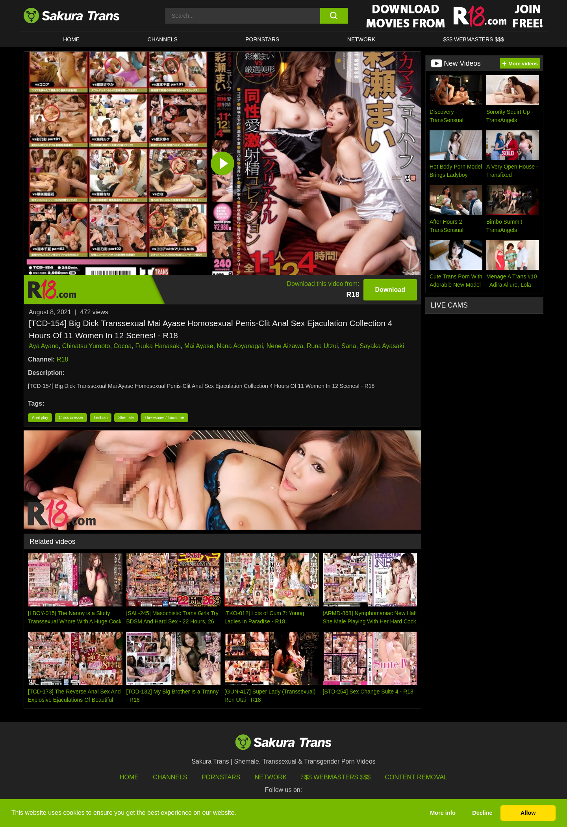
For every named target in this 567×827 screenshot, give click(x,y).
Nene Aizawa (285, 346)
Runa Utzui (322, 346)
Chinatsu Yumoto (86, 346)
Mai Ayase (198, 346)
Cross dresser (71, 417)
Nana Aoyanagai (240, 346)
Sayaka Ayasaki (381, 346)
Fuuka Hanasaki (158, 346)
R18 (62, 359)
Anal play (40, 417)
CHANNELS (163, 39)
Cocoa (122, 346)
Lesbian (100, 417)
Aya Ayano (44, 346)
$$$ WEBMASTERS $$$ (473, 39)
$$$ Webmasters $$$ (336, 777)
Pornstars (221, 777)
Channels (170, 777)
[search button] (333, 16)
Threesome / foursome (164, 417)
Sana (348, 346)
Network (361, 39)
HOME (71, 39)
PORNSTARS (262, 39)
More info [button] (443, 813)
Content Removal (416, 777)
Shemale (125, 417)
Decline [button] (482, 813)
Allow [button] (528, 813)
